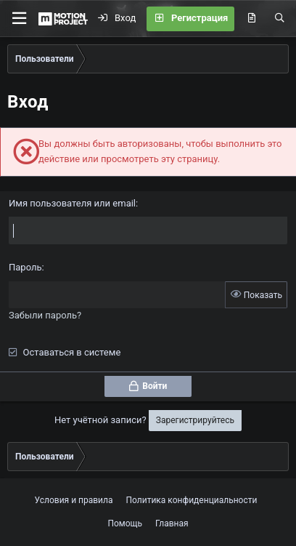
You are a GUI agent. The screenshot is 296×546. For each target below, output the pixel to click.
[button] (19, 18)
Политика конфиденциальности (192, 500)
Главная (172, 523)
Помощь (124, 523)
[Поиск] (279, 18)
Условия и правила (74, 500)
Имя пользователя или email (72, 203)
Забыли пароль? (45, 315)
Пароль (25, 267)
